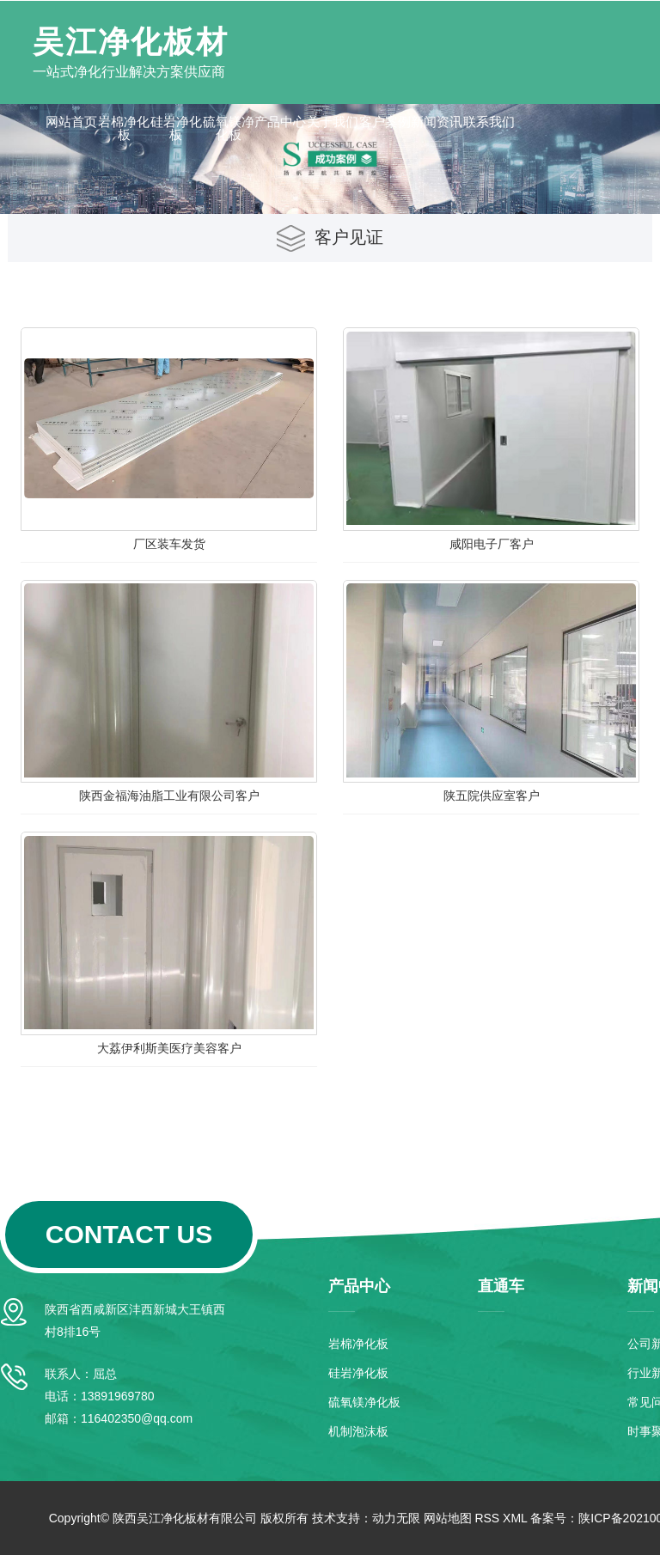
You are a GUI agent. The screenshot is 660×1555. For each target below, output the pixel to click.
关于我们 (332, 121)
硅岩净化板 (176, 128)
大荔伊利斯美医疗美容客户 (169, 1048)
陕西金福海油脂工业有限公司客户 (169, 795)
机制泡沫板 (358, 1431)
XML (515, 1518)
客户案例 (385, 121)
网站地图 (448, 1518)
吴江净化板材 (131, 41)
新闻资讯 (436, 121)
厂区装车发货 (169, 544)
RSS (486, 1518)
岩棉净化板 (124, 128)
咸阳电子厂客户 (491, 544)
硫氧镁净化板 (228, 128)
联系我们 (489, 121)
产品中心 (280, 121)
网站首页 (71, 121)
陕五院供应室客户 (491, 795)
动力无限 (396, 1518)
